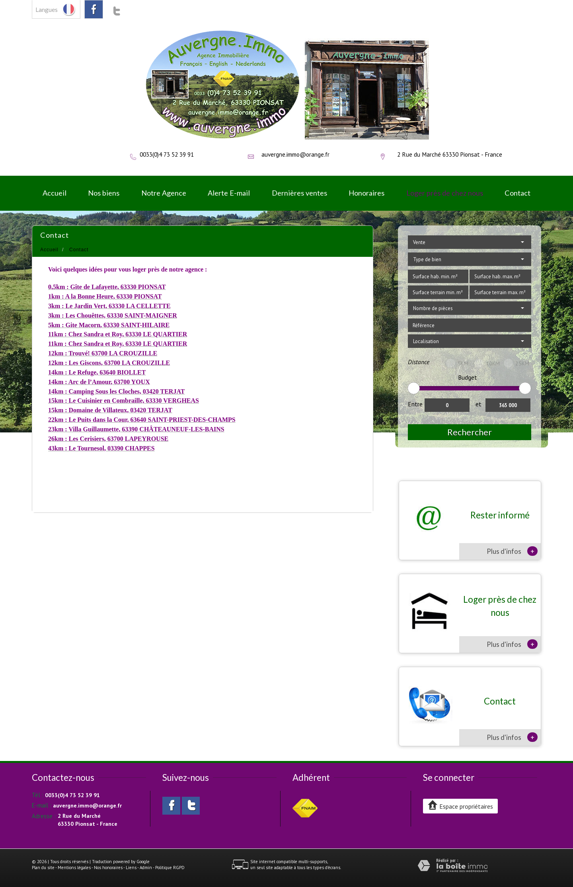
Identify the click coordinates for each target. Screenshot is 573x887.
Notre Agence (163, 192)
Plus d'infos (512, 551)
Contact (517, 192)
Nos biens (103, 192)
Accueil (54, 192)
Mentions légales (74, 867)
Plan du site (43, 867)
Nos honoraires (108, 867)
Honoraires (366, 192)
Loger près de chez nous (444, 192)
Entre (415, 404)
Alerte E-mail (229, 192)
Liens (131, 867)
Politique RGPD (170, 867)
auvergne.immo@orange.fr (295, 154)
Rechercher (469, 432)
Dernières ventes (299, 192)
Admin (146, 867)
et (478, 404)
